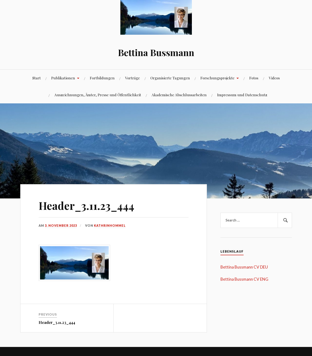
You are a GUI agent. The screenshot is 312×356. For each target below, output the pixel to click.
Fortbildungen (102, 77)
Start (36, 77)
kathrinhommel (110, 225)
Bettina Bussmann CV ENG (244, 279)
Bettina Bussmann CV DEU (244, 267)
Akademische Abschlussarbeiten (179, 94)
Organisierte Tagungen (170, 77)
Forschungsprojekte (217, 77)
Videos (274, 77)
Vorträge (132, 77)
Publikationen (63, 77)
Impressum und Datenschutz (242, 94)
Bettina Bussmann (156, 52)
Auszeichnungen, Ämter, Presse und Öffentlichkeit (97, 94)
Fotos (253, 77)
